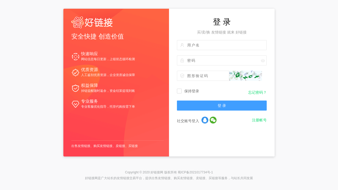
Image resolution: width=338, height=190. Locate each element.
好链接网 (157, 172)
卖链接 (120, 146)
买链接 (133, 146)
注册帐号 (259, 120)
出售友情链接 (80, 146)
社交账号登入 (188, 121)
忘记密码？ (257, 92)
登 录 (222, 105)
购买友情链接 (102, 146)
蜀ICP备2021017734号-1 (195, 172)
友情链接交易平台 (129, 178)
